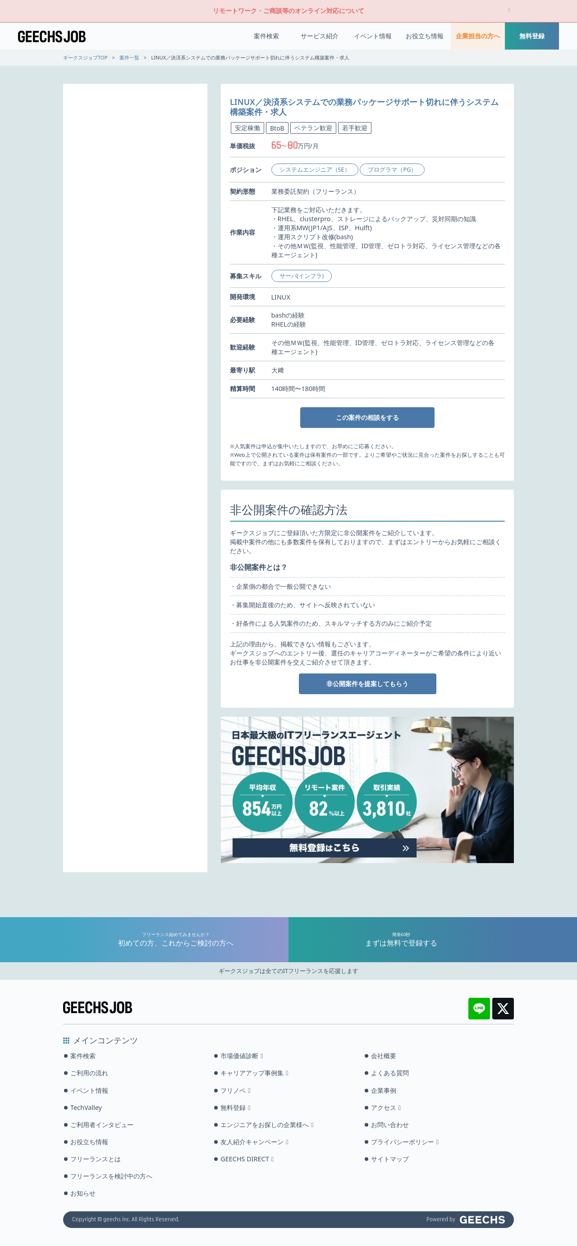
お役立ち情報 (425, 36)
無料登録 (532, 36)
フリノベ (235, 1090)
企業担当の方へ (478, 36)
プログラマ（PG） (392, 169)
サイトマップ (390, 1159)
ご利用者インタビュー (101, 1124)
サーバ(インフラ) (301, 276)
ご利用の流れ (89, 1073)
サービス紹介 (320, 36)
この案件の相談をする (367, 417)
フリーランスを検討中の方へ (111, 1176)
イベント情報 (373, 36)
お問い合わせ (390, 1124)
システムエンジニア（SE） (314, 169)
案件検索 (266, 36)
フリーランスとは (95, 1159)
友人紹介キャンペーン (254, 1141)
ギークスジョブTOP (85, 57)
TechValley (86, 1107)
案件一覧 (129, 57)
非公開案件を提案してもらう (367, 683)
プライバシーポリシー (405, 1141)
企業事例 (383, 1090)
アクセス (386, 1107)
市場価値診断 (241, 1055)
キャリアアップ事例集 (254, 1073)
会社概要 (383, 1055)
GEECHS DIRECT (247, 1159)
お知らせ (83, 1193)
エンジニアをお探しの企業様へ (266, 1124)
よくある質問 (390, 1073)
